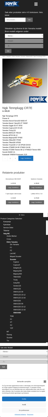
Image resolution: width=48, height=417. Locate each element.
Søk (29, 19)
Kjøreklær (6, 224)
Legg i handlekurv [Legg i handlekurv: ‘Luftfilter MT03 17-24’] (36, 202)
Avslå (24, 404)
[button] (45, 382)
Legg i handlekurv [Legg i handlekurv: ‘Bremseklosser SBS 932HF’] (13, 187)
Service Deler (8, 227)
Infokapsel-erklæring (20, 414)
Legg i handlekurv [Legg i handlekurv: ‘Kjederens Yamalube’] (36, 187)
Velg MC (8, 56)
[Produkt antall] (10, 158)
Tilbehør (6, 230)
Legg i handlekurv (25, 158)
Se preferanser (24, 410)
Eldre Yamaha (16, 56)
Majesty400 (29, 56)
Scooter (23, 56)
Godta (24, 399)
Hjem (3, 56)
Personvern (30, 414)
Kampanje (7, 222)
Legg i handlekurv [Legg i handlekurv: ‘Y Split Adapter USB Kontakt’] (13, 202)
